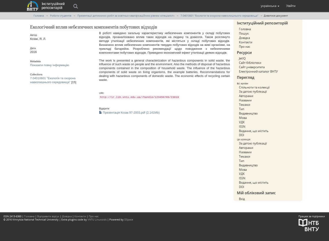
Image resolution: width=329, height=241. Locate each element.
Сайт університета (252, 67)
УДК (242, 122)
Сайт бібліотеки (250, 63)
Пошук (244, 33)
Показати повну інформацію (49, 65)
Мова (243, 118)
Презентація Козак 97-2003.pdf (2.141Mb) (129, 112)
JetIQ (242, 58)
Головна (39, 15)
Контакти (245, 42)
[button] (270, 6)
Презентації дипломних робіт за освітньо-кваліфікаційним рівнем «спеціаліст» (125, 15)
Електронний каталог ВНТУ (258, 71)
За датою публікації (253, 91)
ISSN (242, 126)
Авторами (246, 96)
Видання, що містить (254, 131)
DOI (241, 135)
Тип (241, 109)
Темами (244, 105)
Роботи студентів (60, 15)
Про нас (244, 46)
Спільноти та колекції (254, 87)
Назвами (245, 100)
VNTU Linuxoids (97, 219)
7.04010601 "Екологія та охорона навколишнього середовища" (219, 15)
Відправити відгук (48, 216)
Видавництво (248, 113)
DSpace (128, 219)
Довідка (244, 38)
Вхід (242, 199)
